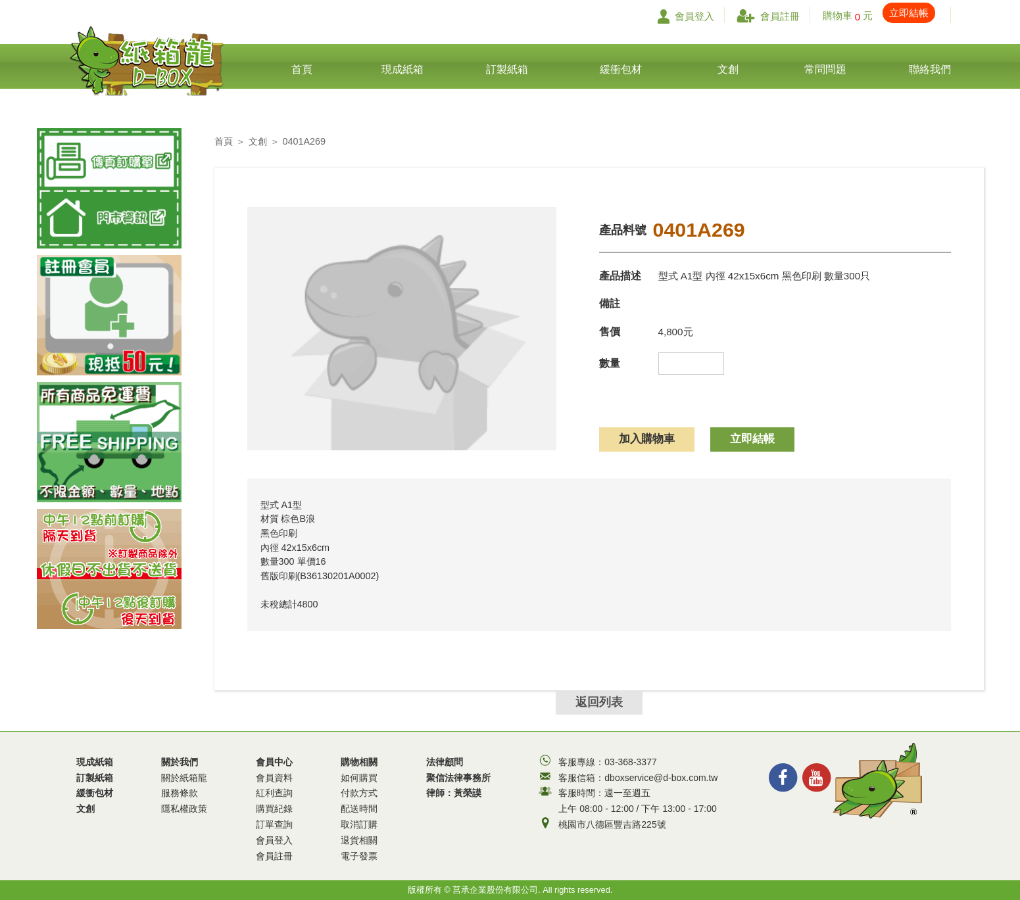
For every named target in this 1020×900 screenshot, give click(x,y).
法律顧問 (444, 762)
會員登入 (686, 16)
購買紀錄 (274, 808)
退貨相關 (359, 840)
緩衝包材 (94, 793)
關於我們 (184, 787)
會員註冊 (768, 16)
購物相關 (359, 810)
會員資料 (274, 777)
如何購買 (359, 777)
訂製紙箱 (94, 777)
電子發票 (359, 856)
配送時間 (359, 808)
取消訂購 (359, 824)
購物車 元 (879, 15)
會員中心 (274, 810)
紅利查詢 (274, 793)
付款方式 (359, 793)
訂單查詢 (274, 824)
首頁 (223, 141)
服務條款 (179, 793)
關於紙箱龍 (184, 777)
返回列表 (599, 702)
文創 (258, 141)
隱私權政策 (184, 808)
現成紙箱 (94, 762)
